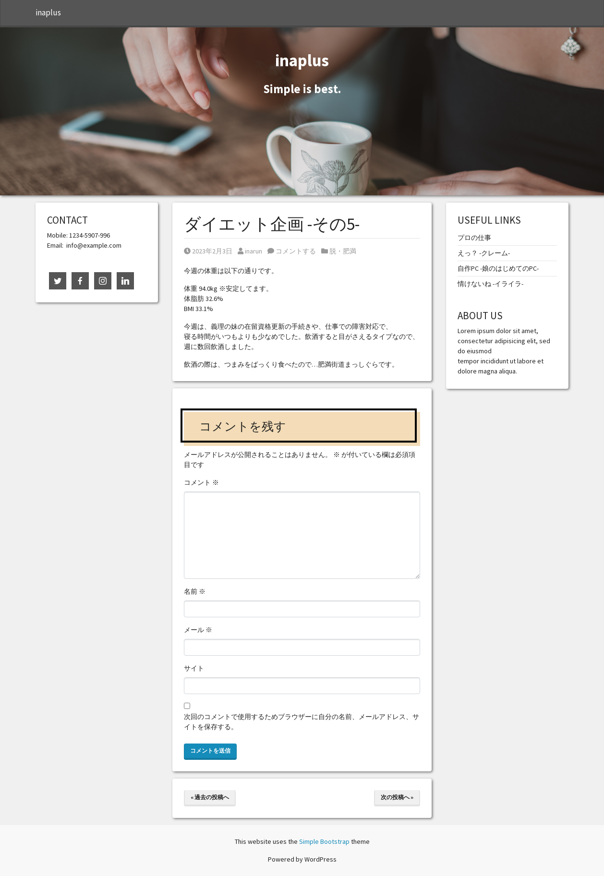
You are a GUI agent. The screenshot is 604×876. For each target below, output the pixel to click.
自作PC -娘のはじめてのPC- (498, 268)
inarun (250, 251)
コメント (201, 482)
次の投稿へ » (397, 797)
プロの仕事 (474, 237)
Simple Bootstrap (324, 841)
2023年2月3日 (208, 251)
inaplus (48, 12)
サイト (194, 668)
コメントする (291, 251)
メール (198, 629)
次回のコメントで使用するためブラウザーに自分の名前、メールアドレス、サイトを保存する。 (301, 721)
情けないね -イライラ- (490, 283)
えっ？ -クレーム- (484, 253)
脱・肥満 (342, 251)
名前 (194, 591)
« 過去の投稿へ (210, 797)
